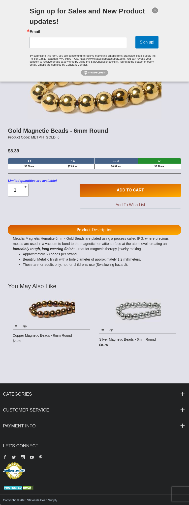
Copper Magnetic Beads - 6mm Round (42, 335)
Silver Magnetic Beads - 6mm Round (127, 339)
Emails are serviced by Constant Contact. (63, 64)
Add (130, 190)
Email (35, 32)
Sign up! (147, 42)
